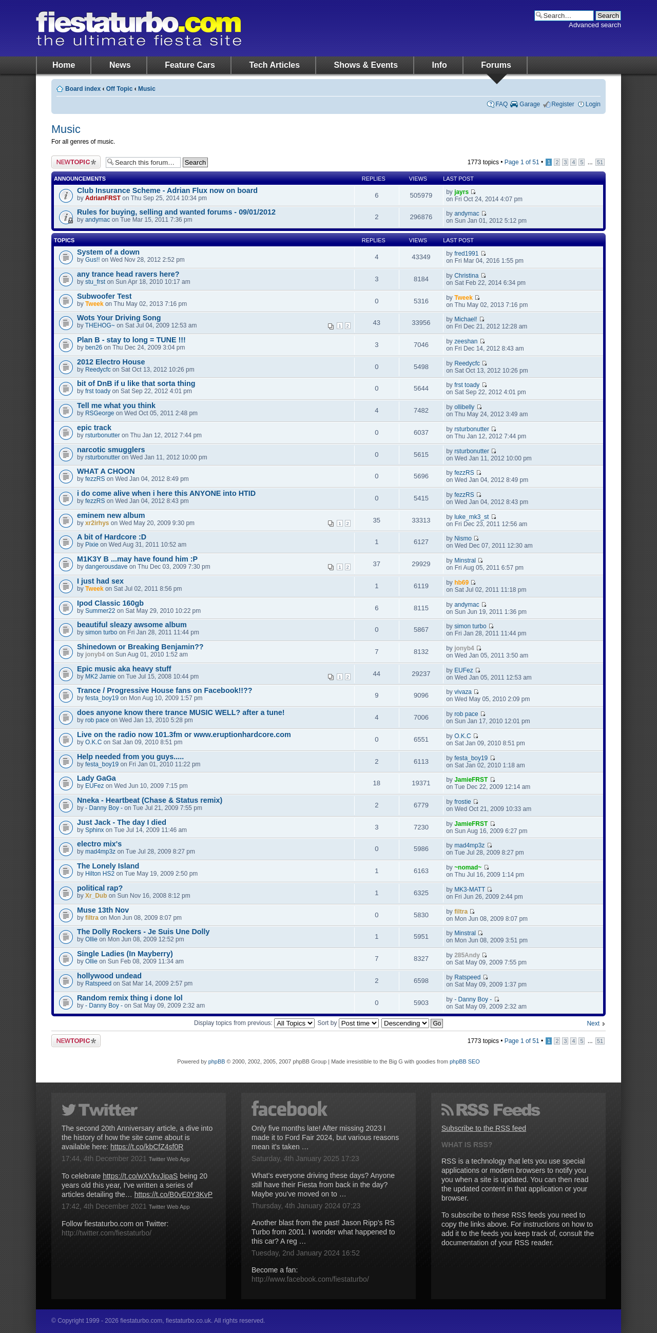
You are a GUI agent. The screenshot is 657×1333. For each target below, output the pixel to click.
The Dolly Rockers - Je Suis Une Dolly (143, 932)
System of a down (108, 252)
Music (147, 88)
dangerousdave (106, 566)
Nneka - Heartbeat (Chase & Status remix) (149, 800)
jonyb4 (95, 654)
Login (593, 104)
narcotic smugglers (111, 450)
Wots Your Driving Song (119, 318)
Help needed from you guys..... (130, 756)
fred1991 (466, 253)
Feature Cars (190, 65)
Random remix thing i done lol (130, 998)
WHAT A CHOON (106, 471)
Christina (466, 275)
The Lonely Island (108, 866)
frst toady (97, 391)
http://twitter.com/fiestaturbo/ (106, 1233)
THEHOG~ (100, 325)
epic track (94, 427)
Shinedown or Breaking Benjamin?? (140, 647)
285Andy (467, 955)
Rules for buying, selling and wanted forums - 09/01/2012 (176, 212)
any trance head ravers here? (128, 274)
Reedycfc (98, 369)
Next (593, 1023)
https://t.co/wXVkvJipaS (140, 1176)
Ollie (91, 939)
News (120, 65)
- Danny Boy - (104, 808)
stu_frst (95, 281)
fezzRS (95, 478)
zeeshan (465, 341)
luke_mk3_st (471, 516)
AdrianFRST (103, 198)
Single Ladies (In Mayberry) (125, 954)
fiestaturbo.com (138, 28)
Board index (83, 88)
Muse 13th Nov (103, 910)
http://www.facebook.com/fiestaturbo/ (310, 1279)
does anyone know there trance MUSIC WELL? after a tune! (181, 712)
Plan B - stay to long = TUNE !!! (131, 340)
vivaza (463, 692)
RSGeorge (99, 413)
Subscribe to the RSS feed (483, 1128)
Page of (522, 162)
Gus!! (92, 259)
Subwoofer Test (104, 296)
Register (562, 104)
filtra (92, 917)
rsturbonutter (102, 435)
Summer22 (100, 610)
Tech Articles (274, 65)
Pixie (92, 544)
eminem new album (111, 515)
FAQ (501, 104)
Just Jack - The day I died (121, 822)
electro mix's (99, 844)
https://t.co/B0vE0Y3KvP (173, 1194)
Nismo (463, 538)
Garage (529, 104)
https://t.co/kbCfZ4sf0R (146, 1147)
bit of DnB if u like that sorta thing (136, 383)
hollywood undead (109, 976)
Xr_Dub (96, 895)
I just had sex (100, 581)
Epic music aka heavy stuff (124, 669)
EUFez (463, 670)
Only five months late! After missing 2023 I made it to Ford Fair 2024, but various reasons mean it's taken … (325, 1137)
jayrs (461, 192)
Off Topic (119, 88)
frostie (462, 801)
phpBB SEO (465, 1061)
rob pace (97, 720)
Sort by (348, 1023)
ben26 (93, 347)
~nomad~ (467, 867)
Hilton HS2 (99, 873)
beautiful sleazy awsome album (132, 625)
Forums (496, 65)
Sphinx (94, 830)
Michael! (465, 319)
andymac (97, 219)
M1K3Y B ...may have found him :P (137, 559)
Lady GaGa (96, 778)
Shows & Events (366, 65)
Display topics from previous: (254, 1023)
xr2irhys (97, 523)
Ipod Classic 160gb (110, 603)
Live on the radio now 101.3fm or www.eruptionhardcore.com (184, 734)
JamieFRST (471, 779)
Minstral (465, 560)
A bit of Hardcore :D (111, 537)
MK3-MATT (469, 889)
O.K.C (93, 742)
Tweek (94, 303)
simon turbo (101, 632)
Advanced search (595, 25)
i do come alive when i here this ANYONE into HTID (166, 493)
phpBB (216, 1061)
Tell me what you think (116, 405)
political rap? (100, 888)
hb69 (461, 582)
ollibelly (464, 407)
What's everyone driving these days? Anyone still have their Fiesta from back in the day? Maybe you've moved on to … (323, 1184)
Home (63, 65)
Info (439, 65)
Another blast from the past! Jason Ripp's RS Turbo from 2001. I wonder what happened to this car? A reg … (323, 1232)
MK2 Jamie (100, 676)
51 (600, 162)
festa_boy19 (102, 698)
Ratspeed (98, 983)
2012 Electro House (111, 362)
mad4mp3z (100, 851)
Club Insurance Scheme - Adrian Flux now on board (167, 190)
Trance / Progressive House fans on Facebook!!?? (165, 690)
